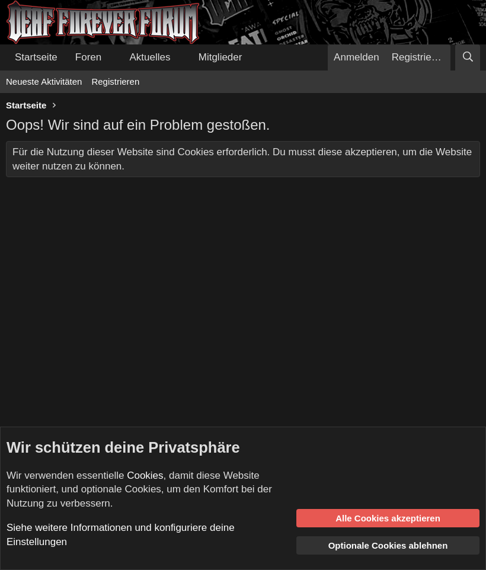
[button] (111, 57)
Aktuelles (150, 57)
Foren (88, 57)
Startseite (36, 57)
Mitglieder (220, 57)
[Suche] (467, 57)
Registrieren (115, 81)
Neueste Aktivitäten (44, 81)
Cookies (145, 475)
